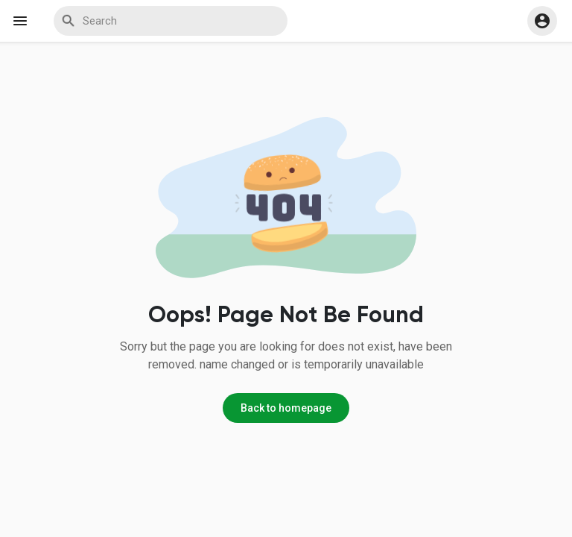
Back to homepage (286, 408)
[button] (542, 21)
